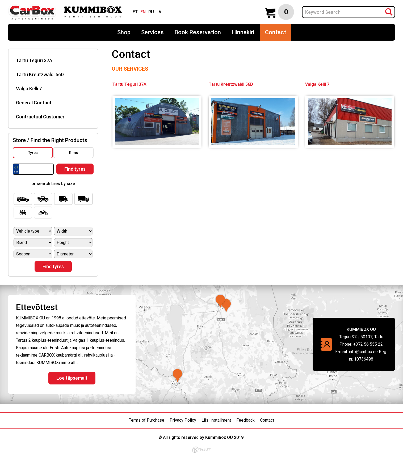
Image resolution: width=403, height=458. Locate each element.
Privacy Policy (183, 420)
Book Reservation (197, 32)
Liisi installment (216, 420)
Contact (275, 32)
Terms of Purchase (146, 420)
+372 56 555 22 (368, 344)
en (143, 11)
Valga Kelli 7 (29, 88)
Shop (124, 32)
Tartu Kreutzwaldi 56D (40, 74)
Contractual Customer (40, 116)
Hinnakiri (243, 32)
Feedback (245, 420)
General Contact (34, 102)
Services (152, 32)
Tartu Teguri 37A (34, 60)
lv (159, 11)
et (135, 11)
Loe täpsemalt (71, 378)
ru (151, 11)
